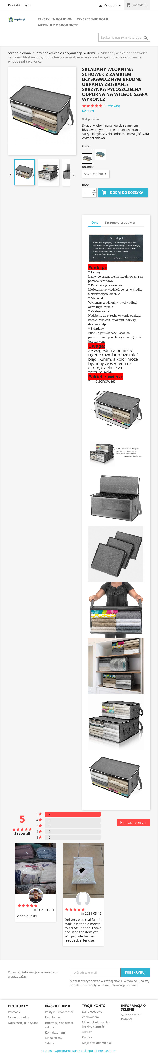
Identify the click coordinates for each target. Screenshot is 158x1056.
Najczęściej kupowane (23, 1023)
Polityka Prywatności (59, 1012)
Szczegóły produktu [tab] (120, 222)
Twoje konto (94, 1005)
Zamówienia (90, 1017)
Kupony (87, 1037)
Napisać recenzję (133, 822)
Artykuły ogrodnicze (58, 25)
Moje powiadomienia (96, 1043)
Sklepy (49, 1043)
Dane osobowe (92, 1012)
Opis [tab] (94, 222)
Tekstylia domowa (55, 19)
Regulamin (52, 1017)
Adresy (87, 1032)
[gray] (87, 154)
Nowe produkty (18, 1017)
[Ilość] (87, 192)
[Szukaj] (124, 37)
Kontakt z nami (19, 5)
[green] (100, 154)
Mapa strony (53, 1038)
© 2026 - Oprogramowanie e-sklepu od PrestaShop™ (79, 1051)
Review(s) (112, 106)
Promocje (14, 1012)
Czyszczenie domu (93, 19)
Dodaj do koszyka (122, 192)
